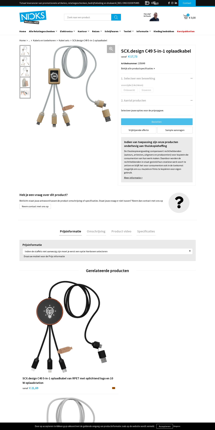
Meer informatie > (133, 177)
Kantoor (82, 31)
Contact (115, 388)
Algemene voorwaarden (167, 388)
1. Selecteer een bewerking (138, 78)
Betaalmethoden (120, 397)
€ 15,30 (118, 338)
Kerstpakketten (186, 31)
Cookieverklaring (163, 393)
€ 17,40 (74, 343)
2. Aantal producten (133, 100)
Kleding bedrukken (164, 31)
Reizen (95, 31)
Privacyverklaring (164, 397)
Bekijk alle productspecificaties (138, 68)
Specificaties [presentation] (144, 232)
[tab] (72, 231)
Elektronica (66, 31)
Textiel (127, 31)
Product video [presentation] (121, 232)
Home (22, 31)
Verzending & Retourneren (124, 393)
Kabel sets (64, 40)
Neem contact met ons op (35, 206)
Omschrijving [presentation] (97, 232)
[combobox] (87, 17)
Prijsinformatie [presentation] (72, 232)
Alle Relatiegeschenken (42, 31)
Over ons (71, 388)
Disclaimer (160, 402)
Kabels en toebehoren (44, 40)
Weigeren (176, 426)
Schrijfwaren (111, 31)
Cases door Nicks (76, 397)
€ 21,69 (30, 343)
